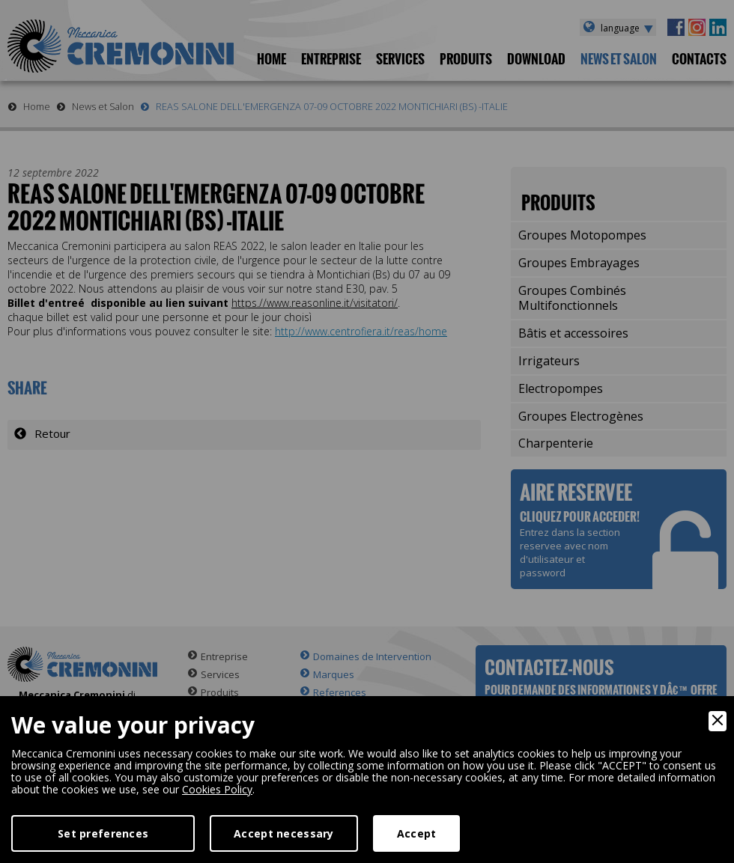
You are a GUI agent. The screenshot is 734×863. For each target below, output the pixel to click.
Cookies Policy (217, 789)
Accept (417, 833)
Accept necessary (283, 833)
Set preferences (103, 833)
